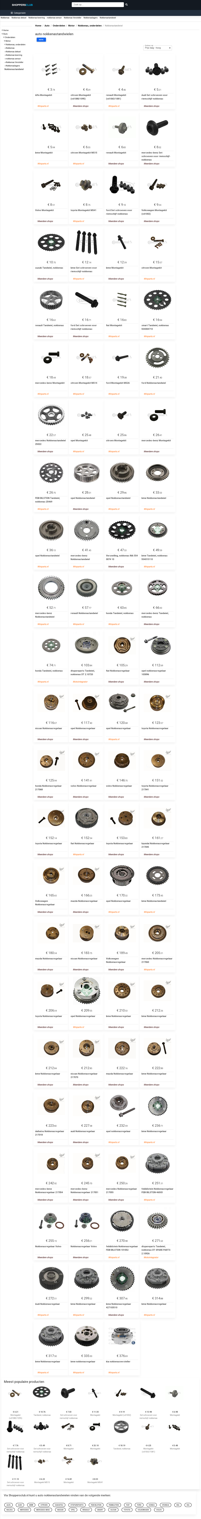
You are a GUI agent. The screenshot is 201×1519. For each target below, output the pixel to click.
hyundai (165, 1505)
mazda (10, 1510)
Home (6, 30)
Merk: (41, 40)
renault (86, 1510)
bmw (31, 1505)
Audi (20, 1505)
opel (73, 1510)
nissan (60, 1510)
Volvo (159, 1510)
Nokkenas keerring (37, 18)
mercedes (24, 1510)
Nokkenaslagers (90, 18)
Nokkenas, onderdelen (16, 44)
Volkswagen (143, 1510)
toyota (127, 1510)
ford (139, 1505)
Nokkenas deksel (19, 18)
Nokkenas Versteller (72, 18)
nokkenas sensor (54, 18)
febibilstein (114, 1505)
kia (188, 1505)
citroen (44, 1505)
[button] (18, 13)
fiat (128, 1505)
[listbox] (157, 47)
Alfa (9, 1505)
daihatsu (59, 1505)
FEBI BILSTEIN (96, 1505)
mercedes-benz (43, 1510)
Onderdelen (10, 37)
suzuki (113, 1510)
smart (100, 1510)
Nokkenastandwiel (108, 18)
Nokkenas (5, 18)
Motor (9, 41)
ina (177, 1505)
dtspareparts (77, 1505)
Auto (5, 34)
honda (152, 1505)
